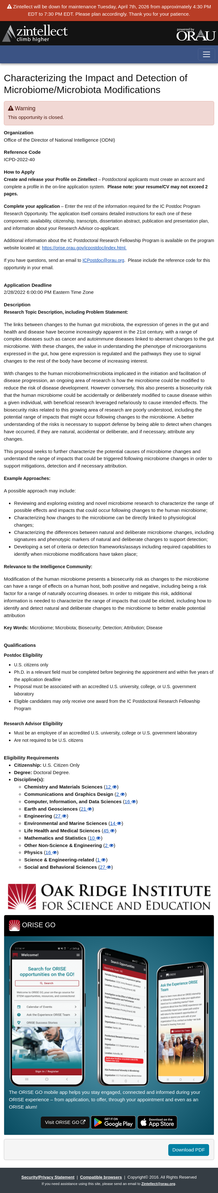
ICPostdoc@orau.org (103, 260)
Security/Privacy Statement (47, 1177)
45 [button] (109, 830)
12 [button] (111, 786)
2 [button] (120, 794)
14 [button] (115, 823)
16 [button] (130, 801)
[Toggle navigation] (206, 54)
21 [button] (86, 809)
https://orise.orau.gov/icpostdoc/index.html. (84, 247)
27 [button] (61, 816)
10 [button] (95, 838)
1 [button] (101, 859)
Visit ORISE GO (65, 1122)
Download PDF (188, 1149)
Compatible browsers (101, 1177)
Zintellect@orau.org (158, 1184)
